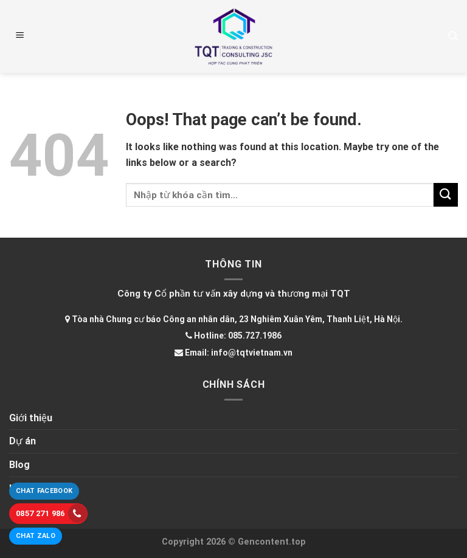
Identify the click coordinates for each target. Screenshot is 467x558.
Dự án (22, 441)
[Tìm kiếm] (453, 36)
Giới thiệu (30, 418)
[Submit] (446, 195)
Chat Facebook (44, 491)
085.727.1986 (255, 335)
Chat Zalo (35, 536)
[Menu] (20, 36)
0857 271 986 (51, 513)
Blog (19, 464)
